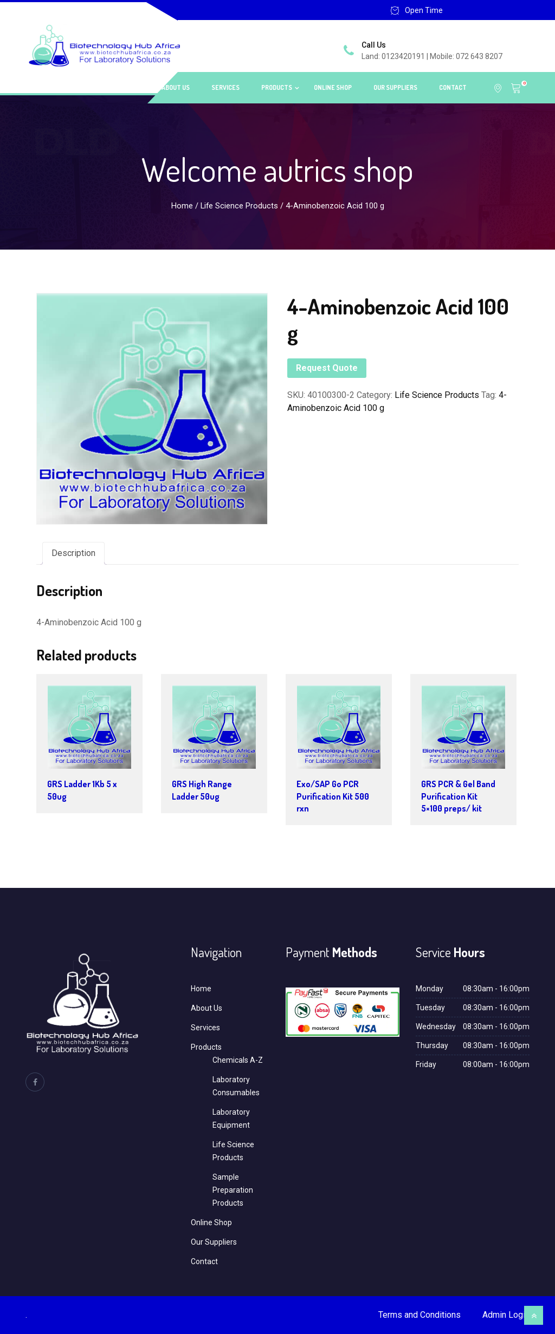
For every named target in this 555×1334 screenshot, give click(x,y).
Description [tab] (73, 553)
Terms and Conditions (419, 1315)
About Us (176, 87)
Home (131, 87)
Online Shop (333, 87)
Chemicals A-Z (237, 1060)
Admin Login (506, 1315)
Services (225, 87)
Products (276, 87)
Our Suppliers (395, 87)
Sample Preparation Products (232, 1190)
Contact (453, 87)
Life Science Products (239, 206)
